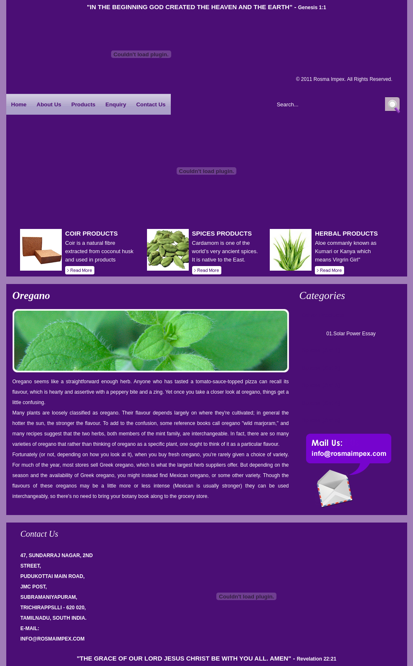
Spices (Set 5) (321, 420)
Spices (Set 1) (321, 350)
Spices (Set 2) (321, 367)
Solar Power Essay (354, 334)
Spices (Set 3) (321, 385)
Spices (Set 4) (321, 403)
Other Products (323, 315)
